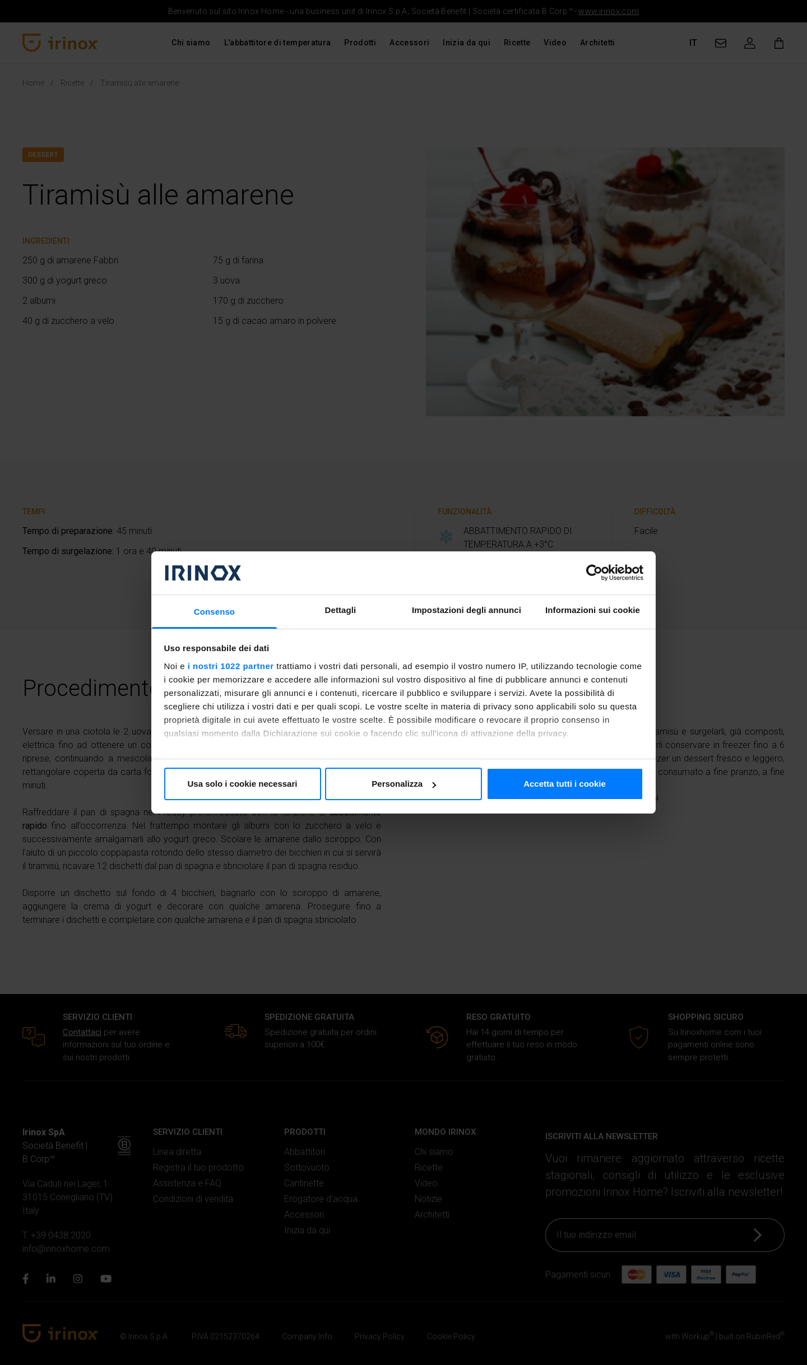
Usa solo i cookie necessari (243, 783)
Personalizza (404, 783)
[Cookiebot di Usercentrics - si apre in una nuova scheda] (594, 572)
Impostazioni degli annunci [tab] (466, 610)
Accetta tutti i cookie (564, 783)
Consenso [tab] (214, 611)
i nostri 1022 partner (231, 666)
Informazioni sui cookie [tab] (592, 610)
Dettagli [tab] (340, 610)
